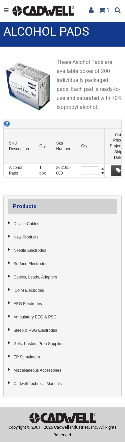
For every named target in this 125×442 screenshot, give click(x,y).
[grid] (62, 148)
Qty (42, 146)
